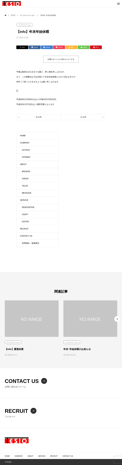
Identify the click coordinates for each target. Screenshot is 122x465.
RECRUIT (24, 229)
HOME (23, 136)
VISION (25, 179)
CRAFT (25, 214)
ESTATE (25, 222)
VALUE (25, 186)
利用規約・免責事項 (30, 243)
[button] (117, 319)
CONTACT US (26, 236)
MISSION (26, 171)
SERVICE (24, 200)
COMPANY (25, 143)
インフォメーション (24, 25)
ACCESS (26, 150)
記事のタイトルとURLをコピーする (61, 59)
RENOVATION (28, 207)
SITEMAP (26, 157)
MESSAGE (26, 193)
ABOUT (23, 164)
